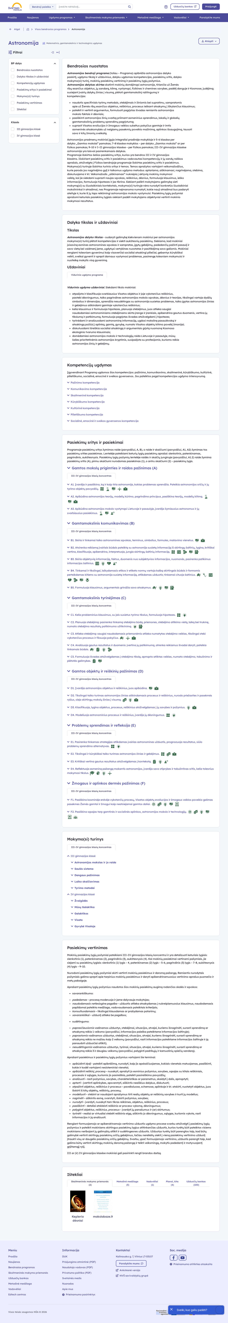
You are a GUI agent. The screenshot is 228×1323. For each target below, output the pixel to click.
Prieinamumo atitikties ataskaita (191, 1264)
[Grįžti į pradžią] (31, 29)
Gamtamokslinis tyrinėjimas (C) (96, 598)
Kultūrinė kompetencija (83, 408)
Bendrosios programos (21, 1267)
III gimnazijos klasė (28, 129)
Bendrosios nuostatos (30, 70)
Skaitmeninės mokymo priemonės (105, 17)
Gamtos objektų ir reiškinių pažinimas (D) (105, 671)
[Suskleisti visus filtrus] (52, 52)
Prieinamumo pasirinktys (78, 1294)
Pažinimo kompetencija (83, 382)
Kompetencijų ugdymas (31, 83)
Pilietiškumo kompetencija (85, 414)
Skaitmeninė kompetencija (85, 395)
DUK (64, 1256)
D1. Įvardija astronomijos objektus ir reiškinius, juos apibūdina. (113, 688)
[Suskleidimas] (55, 63)
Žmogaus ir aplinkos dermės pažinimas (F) (106, 783)
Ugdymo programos (61, 17)
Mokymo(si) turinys (28, 96)
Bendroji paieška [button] (41, 6)
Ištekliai (21, 109)
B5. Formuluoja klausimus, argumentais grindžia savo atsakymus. (121, 587)
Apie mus (67, 1289)
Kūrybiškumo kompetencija (86, 401)
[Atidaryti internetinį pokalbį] (196, 1310)
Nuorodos (68, 1283)
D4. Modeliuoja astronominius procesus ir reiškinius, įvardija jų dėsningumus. (122, 715)
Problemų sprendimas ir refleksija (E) (101, 725)
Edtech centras (17, 1294)
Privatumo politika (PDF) (76, 1272)
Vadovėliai (180, 17)
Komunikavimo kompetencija (87, 389)
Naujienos (33, 17)
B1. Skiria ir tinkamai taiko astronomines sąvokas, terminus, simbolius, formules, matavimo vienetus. (136, 540)
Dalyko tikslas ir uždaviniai (33, 76)
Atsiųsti (209, 41)
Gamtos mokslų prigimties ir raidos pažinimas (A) (112, 468)
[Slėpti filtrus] (57, 52)
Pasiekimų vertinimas (29, 102)
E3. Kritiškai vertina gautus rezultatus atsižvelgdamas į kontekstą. (118, 761)
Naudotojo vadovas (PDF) (77, 1267)
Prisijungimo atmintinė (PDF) (79, 1261)
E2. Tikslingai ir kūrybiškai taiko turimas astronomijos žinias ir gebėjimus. (122, 753)
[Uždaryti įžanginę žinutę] (171, 1309)
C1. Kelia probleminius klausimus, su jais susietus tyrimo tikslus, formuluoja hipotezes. (127, 614)
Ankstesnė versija (128, 1270)
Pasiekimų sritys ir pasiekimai (34, 89)
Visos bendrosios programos (51, 29)
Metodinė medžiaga (150, 17)
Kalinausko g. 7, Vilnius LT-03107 (134, 1256)
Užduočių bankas (18, 1278)
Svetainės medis (71, 1278)
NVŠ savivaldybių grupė (132, 1275)
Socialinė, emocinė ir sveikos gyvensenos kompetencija (102, 420)
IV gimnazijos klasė (28, 135)
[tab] (87, 275)
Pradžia (12, 17)
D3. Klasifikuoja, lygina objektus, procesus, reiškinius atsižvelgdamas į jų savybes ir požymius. (132, 707)
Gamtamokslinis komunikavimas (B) (100, 523)
